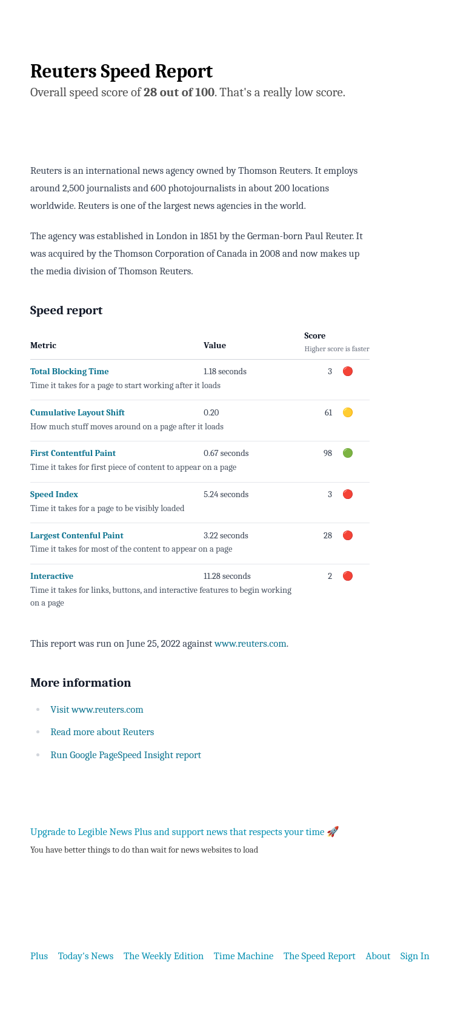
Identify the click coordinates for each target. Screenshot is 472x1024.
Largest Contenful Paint (77, 535)
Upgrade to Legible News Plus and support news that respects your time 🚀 (184, 831)
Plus (39, 956)
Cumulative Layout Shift (77, 413)
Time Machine (244, 956)
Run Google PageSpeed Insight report (125, 755)
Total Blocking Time (69, 371)
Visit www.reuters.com (97, 709)
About (377, 956)
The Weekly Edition (164, 956)
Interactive (51, 576)
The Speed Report (320, 956)
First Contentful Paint (73, 453)
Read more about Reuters (102, 732)
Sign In (415, 956)
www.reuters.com (250, 643)
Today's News (86, 956)
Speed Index (54, 494)
